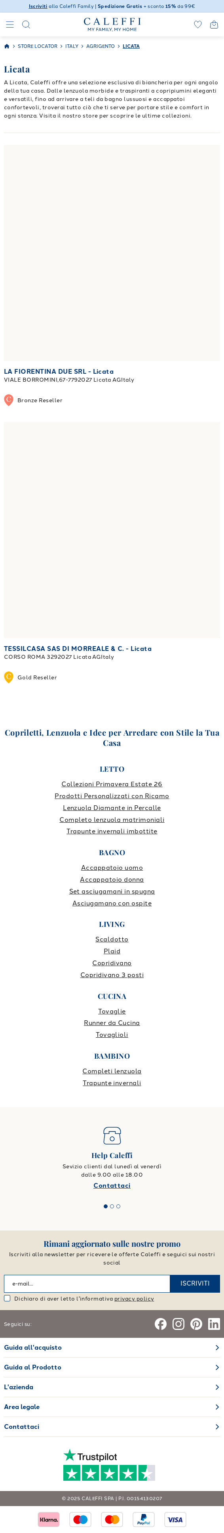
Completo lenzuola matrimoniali (111, 820)
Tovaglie (112, 1011)
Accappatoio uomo (112, 867)
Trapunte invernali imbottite (111, 831)
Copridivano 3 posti (112, 975)
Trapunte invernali (112, 1083)
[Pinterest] (196, 1324)
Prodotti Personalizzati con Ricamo (112, 796)
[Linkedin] (214, 1324)
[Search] (26, 24)
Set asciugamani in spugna (112, 891)
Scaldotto (111, 939)
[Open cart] (214, 24)
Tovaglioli (112, 1034)
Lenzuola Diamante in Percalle (112, 808)
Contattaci (112, 1185)
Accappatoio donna (112, 879)
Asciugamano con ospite (112, 903)
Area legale (22, 1407)
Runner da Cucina (112, 1023)
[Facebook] (161, 1324)
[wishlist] (198, 24)
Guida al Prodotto (32, 1367)
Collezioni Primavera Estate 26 (111, 784)
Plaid (112, 951)
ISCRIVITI (195, 1283)
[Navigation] (10, 24)
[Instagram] (178, 1324)
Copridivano (111, 963)
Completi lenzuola (111, 1071)
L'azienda (18, 1387)
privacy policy (134, 1298)
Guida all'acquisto (33, 1347)
